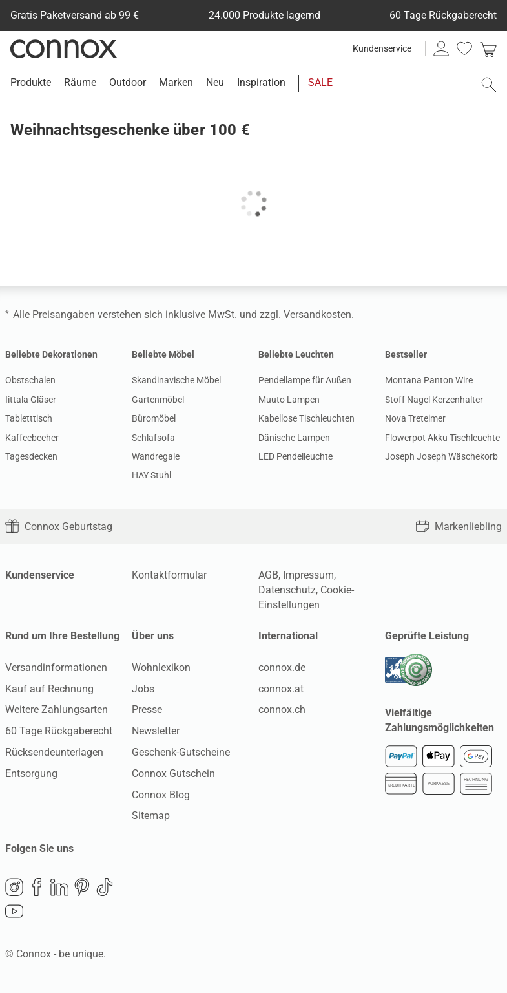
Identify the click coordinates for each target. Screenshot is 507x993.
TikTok (105, 887)
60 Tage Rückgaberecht (58, 731)
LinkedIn (59, 887)
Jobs (143, 689)
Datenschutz (287, 590)
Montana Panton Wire (429, 380)
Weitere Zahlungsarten (56, 709)
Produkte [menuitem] (30, 82)
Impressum (308, 575)
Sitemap (151, 815)
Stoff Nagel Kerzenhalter (434, 399)
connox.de (281, 667)
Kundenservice (382, 48)
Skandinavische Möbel (176, 380)
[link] (488, 48)
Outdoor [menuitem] (127, 82)
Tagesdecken (31, 456)
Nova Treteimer (415, 418)
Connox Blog (161, 795)
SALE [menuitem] (320, 82)
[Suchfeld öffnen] (489, 84)
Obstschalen (30, 380)
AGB (268, 575)
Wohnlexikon (161, 667)
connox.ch (281, 709)
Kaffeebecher (32, 437)
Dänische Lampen (294, 437)
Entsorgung (31, 773)
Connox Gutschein (173, 773)
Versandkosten (317, 314)
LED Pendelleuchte (295, 456)
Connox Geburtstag (58, 526)
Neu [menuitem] (215, 82)
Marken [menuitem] (176, 82)
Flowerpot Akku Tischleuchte (442, 437)
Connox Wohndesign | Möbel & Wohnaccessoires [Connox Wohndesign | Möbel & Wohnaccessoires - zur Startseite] (63, 48)
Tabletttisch (28, 418)
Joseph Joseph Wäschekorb (441, 456)
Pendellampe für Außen (304, 380)
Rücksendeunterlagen (54, 752)
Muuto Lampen (289, 399)
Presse (147, 709)
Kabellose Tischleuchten (306, 418)
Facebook (37, 887)
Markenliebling (458, 526)
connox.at (281, 689)
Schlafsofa (153, 437)
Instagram (14, 887)
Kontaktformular (169, 575)
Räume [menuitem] (80, 82)
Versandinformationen (56, 667)
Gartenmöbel (158, 399)
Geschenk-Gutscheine (181, 752)
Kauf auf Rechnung (49, 689)
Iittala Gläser (30, 399)
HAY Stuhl (151, 475)
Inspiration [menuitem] (261, 82)
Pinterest (82, 887)
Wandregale (156, 456)
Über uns (153, 636)
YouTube (14, 911)
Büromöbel (154, 418)
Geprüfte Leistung (427, 636)
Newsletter (156, 731)
